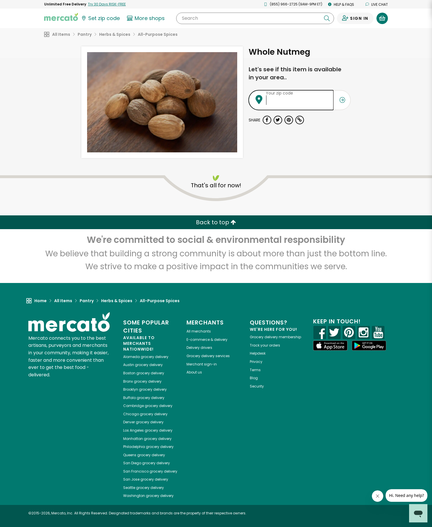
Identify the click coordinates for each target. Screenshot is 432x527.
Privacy (256, 361)
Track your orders (265, 345)
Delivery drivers (199, 347)
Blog (254, 377)
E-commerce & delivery (206, 339)
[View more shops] (146, 18)
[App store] (330, 346)
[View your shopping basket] (382, 18)
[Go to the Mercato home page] (61, 16)
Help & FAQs (341, 4)
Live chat (377, 4)
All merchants (198, 331)
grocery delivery (145, 356)
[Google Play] (369, 346)
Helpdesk (258, 353)
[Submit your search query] (327, 18)
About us (194, 372)
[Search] (255, 18)
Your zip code (279, 93)
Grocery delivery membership (275, 337)
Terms (255, 369)
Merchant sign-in (201, 364)
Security (257, 386)
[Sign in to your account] (355, 18)
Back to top (216, 222)
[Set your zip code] (100, 18)
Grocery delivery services (208, 355)
